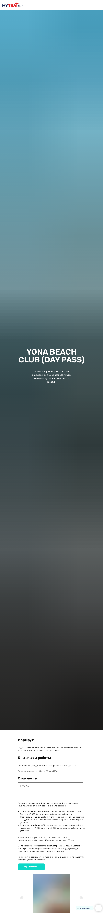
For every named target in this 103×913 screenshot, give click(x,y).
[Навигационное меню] (99, 5)
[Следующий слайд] (81, 897)
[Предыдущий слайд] (21, 897)
